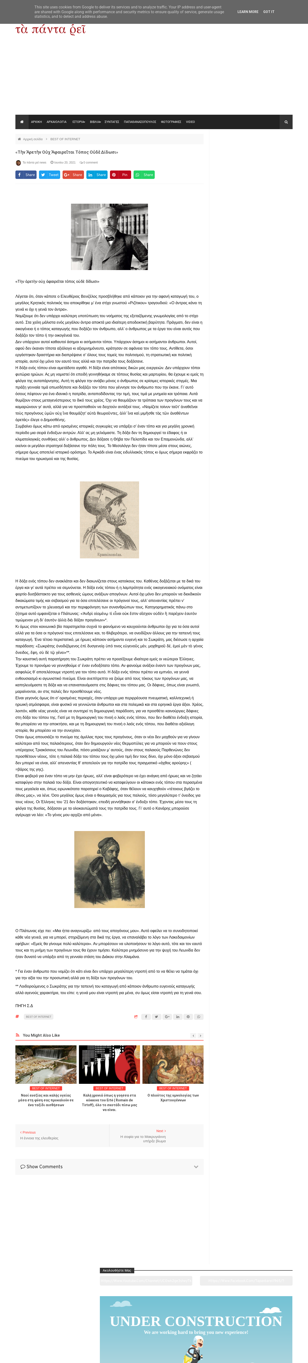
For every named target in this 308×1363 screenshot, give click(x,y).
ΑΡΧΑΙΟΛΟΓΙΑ (56, 122)
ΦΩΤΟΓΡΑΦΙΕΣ (171, 122)
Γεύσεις (210, 1332)
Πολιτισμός (154, 1332)
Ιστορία (97, 1332)
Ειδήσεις (266, 1332)
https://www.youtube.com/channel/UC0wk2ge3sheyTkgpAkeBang (233, 151)
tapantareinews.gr (279, 1355)
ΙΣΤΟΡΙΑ (78, 122)
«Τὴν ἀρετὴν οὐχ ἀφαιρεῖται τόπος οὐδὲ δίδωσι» (66, 152)
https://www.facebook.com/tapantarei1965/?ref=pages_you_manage (273, 151)
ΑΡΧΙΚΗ (36, 122)
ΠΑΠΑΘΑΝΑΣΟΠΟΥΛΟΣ (140, 122)
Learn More (247, 12)
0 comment (89, 162)
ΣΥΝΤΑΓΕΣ (112, 122)
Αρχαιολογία (42, 1332)
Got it (269, 12)
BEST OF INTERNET (65, 139)
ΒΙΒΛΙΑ (95, 122)
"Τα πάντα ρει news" (63, 1355)
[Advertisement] (154, 78)
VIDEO (190, 122)
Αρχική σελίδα (33, 139)
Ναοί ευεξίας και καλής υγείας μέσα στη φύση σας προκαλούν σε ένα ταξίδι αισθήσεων (46, 1100)
